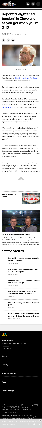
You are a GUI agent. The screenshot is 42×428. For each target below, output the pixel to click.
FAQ (35, 405)
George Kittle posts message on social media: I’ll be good (23, 259)
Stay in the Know (7, 340)
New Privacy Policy (7, 409)
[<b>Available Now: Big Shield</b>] (31, 198)
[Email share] (13, 40)
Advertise (12, 405)
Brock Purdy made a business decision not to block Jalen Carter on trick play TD (23, 315)
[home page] (9, 4)
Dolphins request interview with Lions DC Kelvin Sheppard (23, 270)
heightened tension (8, 107)
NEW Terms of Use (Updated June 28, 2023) (15, 408)
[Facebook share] (3, 40)
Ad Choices (5, 405)
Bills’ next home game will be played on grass (23, 303)
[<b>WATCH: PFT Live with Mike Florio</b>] (21, 221)
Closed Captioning (27, 405)
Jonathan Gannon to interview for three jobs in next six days (23, 281)
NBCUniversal (13, 413)
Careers (18, 405)
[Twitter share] (8, 40)
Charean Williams (13, 263)
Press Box (17, 406)
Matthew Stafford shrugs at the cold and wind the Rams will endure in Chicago (22, 292)
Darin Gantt (7, 33)
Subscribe (6, 348)
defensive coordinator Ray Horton (26, 78)
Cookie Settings (26, 409)
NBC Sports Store (7, 406)
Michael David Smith (14, 319)
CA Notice (17, 409)
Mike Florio (11, 296)
